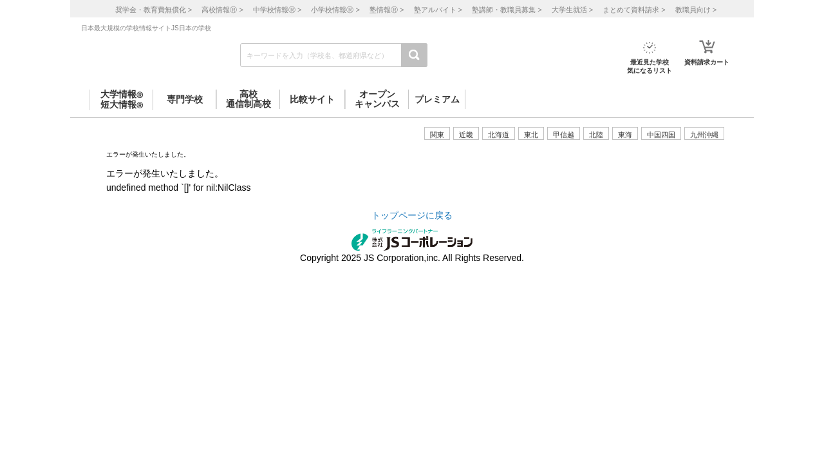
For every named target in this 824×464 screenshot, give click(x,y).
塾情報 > (387, 10)
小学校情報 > (335, 10)
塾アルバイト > (438, 10)
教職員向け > (695, 10)
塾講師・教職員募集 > (506, 10)
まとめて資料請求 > (634, 10)
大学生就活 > (572, 10)
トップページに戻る (412, 215)
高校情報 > (222, 10)
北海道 (498, 135)
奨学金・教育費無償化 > (153, 10)
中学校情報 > (277, 10)
